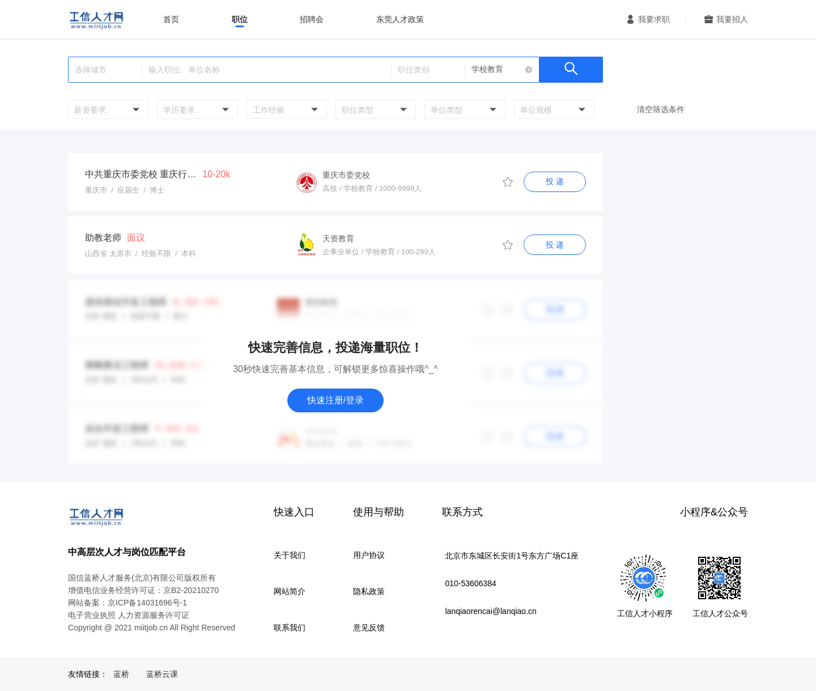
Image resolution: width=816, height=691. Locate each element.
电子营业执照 (92, 615)
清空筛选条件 (661, 109)
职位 (240, 19)
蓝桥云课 (162, 674)
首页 (171, 19)
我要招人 (732, 19)
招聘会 (312, 19)
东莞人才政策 (400, 19)
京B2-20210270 (191, 590)
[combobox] (106, 109)
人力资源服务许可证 (153, 615)
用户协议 (369, 555)
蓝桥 (121, 674)
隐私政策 (369, 591)
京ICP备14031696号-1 (147, 602)
